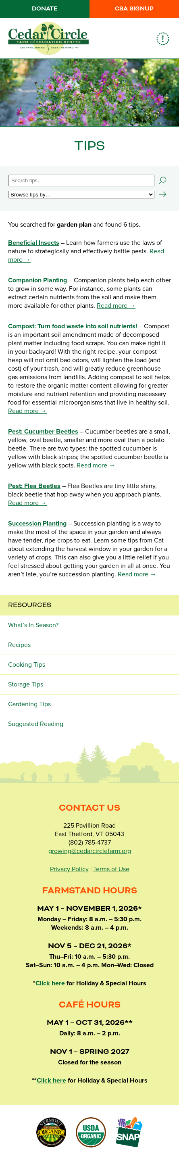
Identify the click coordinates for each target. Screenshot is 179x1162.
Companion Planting (37, 280)
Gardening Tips (29, 704)
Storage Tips (25, 684)
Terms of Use (111, 869)
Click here (50, 983)
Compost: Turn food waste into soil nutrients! (72, 326)
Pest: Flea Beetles (34, 486)
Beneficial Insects (33, 243)
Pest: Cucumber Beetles (43, 432)
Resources (29, 605)
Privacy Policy (69, 869)
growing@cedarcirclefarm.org (89, 851)
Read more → (116, 306)
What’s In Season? (33, 625)
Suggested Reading (35, 724)
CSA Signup (134, 9)
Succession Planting (37, 523)
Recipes (19, 645)
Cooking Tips (26, 665)
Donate (45, 9)
